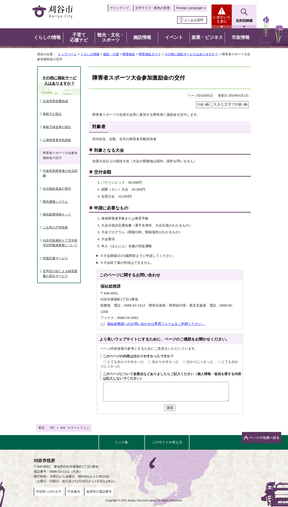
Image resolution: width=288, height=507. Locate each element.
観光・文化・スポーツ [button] (110, 37)
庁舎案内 (74, 491)
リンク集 (121, 442)
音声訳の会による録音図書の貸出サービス (60, 273)
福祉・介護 (111, 54)
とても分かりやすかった (125, 362)
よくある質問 (193, 20)
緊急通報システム (55, 201)
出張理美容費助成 (55, 101)
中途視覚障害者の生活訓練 (60, 173)
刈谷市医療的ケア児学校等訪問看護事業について (60, 243)
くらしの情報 (90, 54)
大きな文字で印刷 (227, 104)
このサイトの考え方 (167, 442)
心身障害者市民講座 (57, 140)
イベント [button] (174, 37)
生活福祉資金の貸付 (57, 188)
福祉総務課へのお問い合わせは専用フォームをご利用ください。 (156, 324)
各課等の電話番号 (99, 491)
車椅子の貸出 (52, 114)
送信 (169, 407)
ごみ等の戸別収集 (55, 227)
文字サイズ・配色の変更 (152, 8)
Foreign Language (189, 8)
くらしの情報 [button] (47, 37)
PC (52, 427)
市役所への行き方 (48, 491)
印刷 (200, 104)
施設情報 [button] (142, 37)
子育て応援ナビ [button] (79, 37)
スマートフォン (78, 427)
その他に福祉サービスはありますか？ (191, 54)
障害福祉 (128, 54)
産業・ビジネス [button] (207, 37)
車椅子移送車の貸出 (57, 127)
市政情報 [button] (241, 37)
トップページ (67, 54)
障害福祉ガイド (150, 54)
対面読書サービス (55, 258)
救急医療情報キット (57, 214)
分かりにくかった (200, 362)
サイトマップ (119, 8)
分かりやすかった (165, 362)
